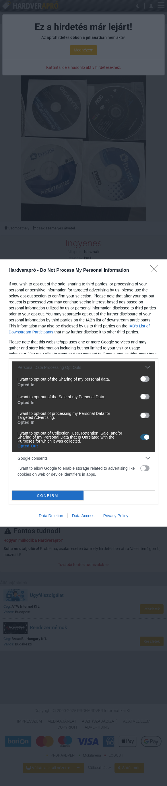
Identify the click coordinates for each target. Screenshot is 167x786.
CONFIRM (48, 495)
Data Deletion (51, 515)
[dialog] (83, 393)
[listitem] (83, 367)
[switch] (144, 379)
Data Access (83, 515)
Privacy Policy (115, 515)
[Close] (155, 270)
